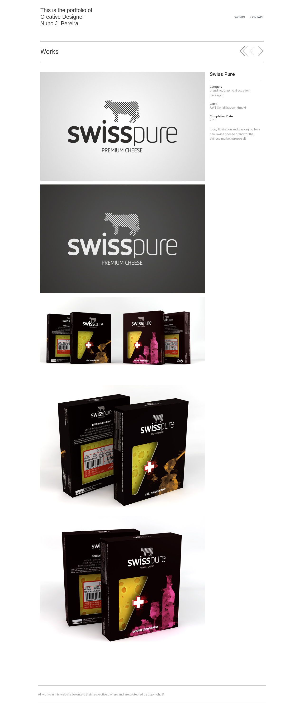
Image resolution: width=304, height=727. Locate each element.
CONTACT (257, 17)
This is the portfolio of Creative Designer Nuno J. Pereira (66, 17)
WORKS (239, 17)
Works (49, 51)
